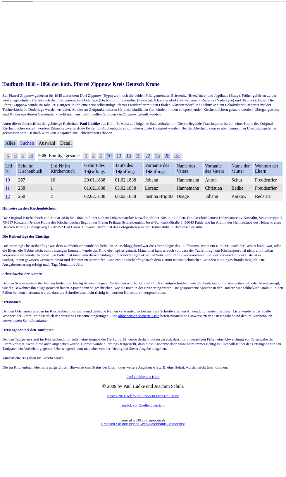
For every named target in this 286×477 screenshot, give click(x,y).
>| (31, 155)
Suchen (27, 143)
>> (177, 155)
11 (7, 188)
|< (7, 155)
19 (138, 155)
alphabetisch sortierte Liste (138, 316)
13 (119, 155)
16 (128, 155)
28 (167, 155)
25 (157, 155)
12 (7, 196)
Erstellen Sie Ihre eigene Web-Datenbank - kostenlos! (143, 424)
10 (7, 179)
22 (148, 155)
